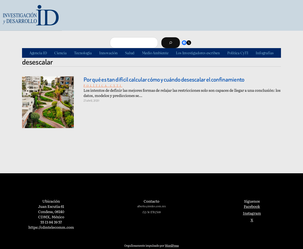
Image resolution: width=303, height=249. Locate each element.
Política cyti (102, 85)
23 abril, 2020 (91, 100)
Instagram (252, 213)
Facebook (252, 206)
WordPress (172, 245)
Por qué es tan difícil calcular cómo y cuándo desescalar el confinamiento (163, 79)
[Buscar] (170, 42)
